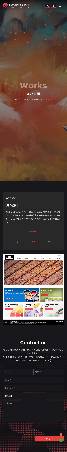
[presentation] (20, 429)
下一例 (51, 242)
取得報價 (53, 6)
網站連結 (33, 231)
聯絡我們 (48, 6)
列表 (33, 242)
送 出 (49, 439)
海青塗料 (51, 109)
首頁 (13, 109)
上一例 (15, 242)
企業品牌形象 (37, 109)
